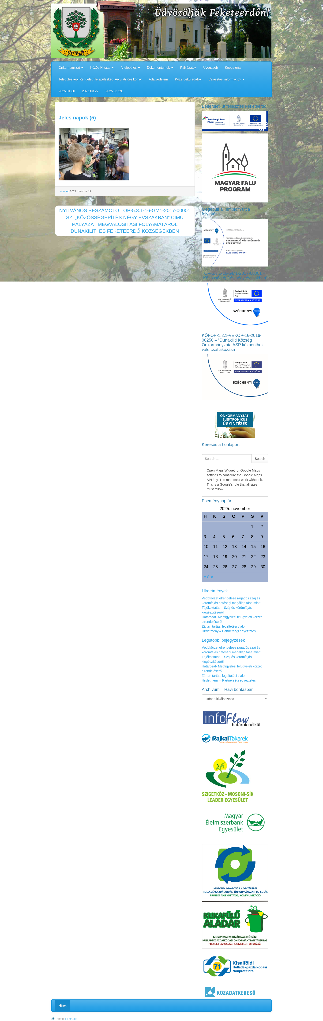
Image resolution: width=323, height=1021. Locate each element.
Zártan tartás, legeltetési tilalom (225, 626)
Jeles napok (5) (77, 118)
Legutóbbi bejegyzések (223, 640)
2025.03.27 (90, 91)
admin (64, 191)
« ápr (208, 577)
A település (130, 67)
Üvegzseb (210, 67)
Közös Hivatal (101, 67)
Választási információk (226, 79)
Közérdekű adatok (188, 79)
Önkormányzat (71, 67)
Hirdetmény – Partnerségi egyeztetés (229, 631)
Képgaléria (233, 67)
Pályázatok (188, 67)
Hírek (62, 1005)
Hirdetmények (215, 591)
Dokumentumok (160, 67)
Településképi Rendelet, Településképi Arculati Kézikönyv (100, 79)
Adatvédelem (158, 79)
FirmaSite (71, 1019)
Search (260, 459)
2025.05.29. (114, 91)
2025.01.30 (67, 91)
